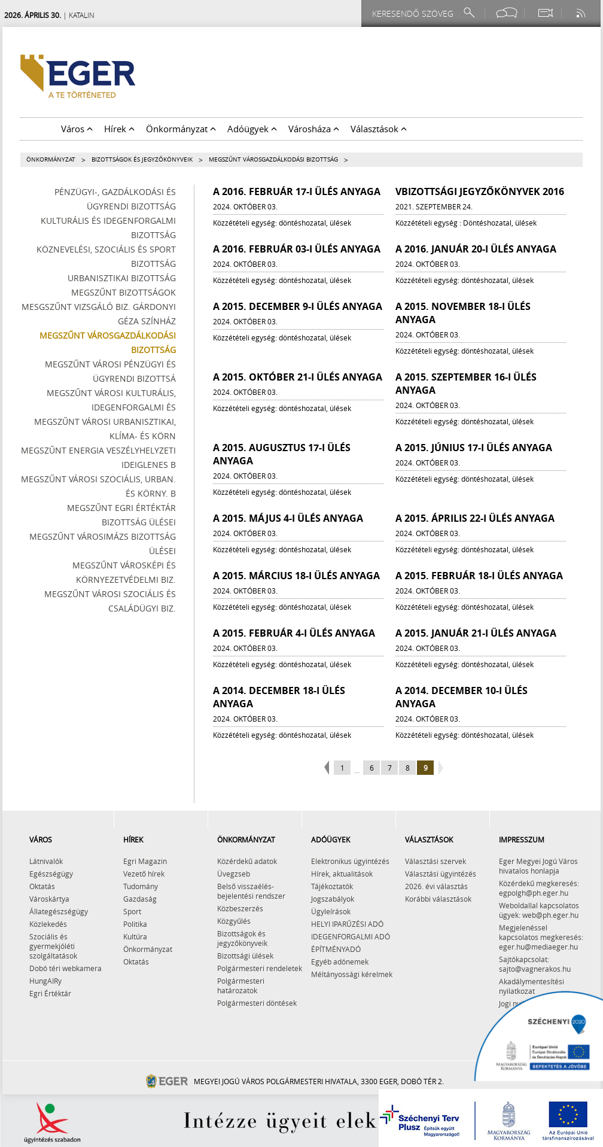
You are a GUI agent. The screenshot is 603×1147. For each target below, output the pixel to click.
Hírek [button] (119, 129)
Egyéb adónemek (339, 961)
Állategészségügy (58, 911)
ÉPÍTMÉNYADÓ (336, 949)
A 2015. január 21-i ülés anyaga (475, 633)
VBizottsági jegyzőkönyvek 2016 (479, 191)
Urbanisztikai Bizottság (122, 278)
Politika (135, 924)
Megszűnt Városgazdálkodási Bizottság (273, 159)
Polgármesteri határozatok (240, 985)
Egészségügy (51, 873)
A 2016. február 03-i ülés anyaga (296, 248)
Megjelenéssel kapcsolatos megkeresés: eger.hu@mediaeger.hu (541, 937)
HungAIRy (45, 980)
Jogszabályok (332, 898)
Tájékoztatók (332, 886)
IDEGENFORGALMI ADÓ (350, 936)
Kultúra (135, 936)
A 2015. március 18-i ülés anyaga (296, 575)
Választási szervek (435, 861)
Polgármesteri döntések (257, 1003)
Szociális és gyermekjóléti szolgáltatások (53, 946)
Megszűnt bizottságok (123, 292)
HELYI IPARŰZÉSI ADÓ (347, 924)
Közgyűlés (234, 921)
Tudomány (140, 886)
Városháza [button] (313, 129)
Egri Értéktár (50, 993)
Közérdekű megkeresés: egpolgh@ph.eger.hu (539, 887)
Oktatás (42, 886)
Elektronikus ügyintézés (350, 861)
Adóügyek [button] (252, 129)
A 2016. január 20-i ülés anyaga (475, 248)
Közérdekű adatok (247, 861)
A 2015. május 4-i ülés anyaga (288, 518)
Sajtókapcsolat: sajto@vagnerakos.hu (535, 963)
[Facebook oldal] (506, 13)
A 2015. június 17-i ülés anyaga (473, 447)
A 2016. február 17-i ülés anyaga (296, 191)
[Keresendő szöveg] (414, 13)
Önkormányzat (50, 159)
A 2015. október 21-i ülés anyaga (297, 377)
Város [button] (77, 129)
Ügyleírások (331, 911)
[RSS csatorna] (582, 13)
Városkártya (49, 898)
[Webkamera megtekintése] (545, 13)
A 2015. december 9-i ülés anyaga (297, 306)
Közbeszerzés (240, 908)
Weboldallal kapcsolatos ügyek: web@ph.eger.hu (539, 910)
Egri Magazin (145, 861)
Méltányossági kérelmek (351, 974)
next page (439, 768)
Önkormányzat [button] (181, 129)
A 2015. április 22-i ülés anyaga (475, 518)
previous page (328, 768)
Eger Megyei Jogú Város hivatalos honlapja (538, 865)
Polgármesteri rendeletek (259, 968)
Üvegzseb (233, 873)
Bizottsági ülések (245, 955)
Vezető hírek (144, 873)
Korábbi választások (438, 898)
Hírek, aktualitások (342, 873)
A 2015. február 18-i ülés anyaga (479, 575)
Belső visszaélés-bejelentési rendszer (251, 890)
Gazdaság (140, 898)
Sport (132, 911)
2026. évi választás (436, 886)
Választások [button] (379, 129)
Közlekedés (48, 924)
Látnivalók (46, 861)
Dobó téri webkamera (65, 968)
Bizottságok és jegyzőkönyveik (142, 159)
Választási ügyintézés (440, 873)
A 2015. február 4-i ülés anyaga (294, 633)
